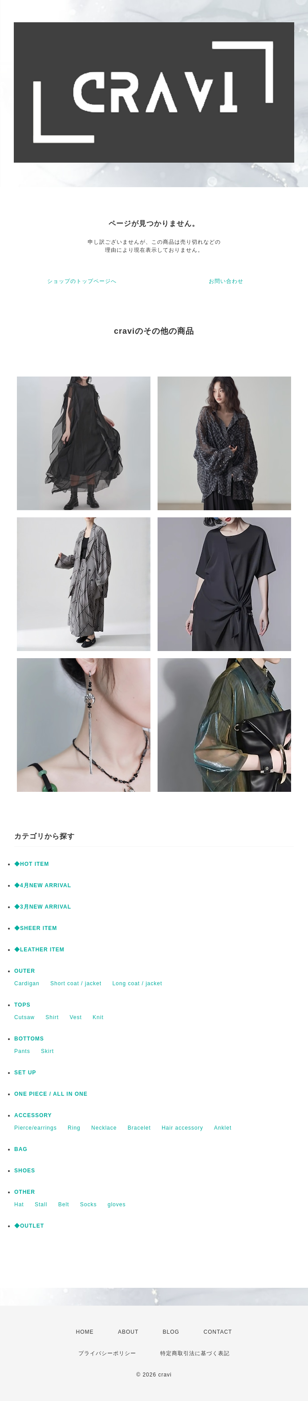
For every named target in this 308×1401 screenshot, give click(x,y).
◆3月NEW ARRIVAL (42, 907)
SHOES (24, 1171)
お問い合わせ (226, 281)
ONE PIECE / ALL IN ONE (51, 1094)
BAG (21, 1149)
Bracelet (139, 1128)
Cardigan (27, 983)
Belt (63, 1204)
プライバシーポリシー (107, 1353)
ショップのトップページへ (82, 281)
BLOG (171, 1332)
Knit (98, 1017)
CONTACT (217, 1332)
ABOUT (128, 1332)
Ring (74, 1128)
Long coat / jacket (137, 983)
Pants (22, 1051)
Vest (75, 1017)
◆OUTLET (29, 1226)
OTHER (24, 1192)
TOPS (22, 1005)
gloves (117, 1204)
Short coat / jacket (75, 983)
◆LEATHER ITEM (39, 949)
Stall (41, 1204)
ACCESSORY (33, 1115)
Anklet (222, 1128)
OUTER (24, 971)
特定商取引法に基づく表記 (195, 1353)
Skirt (47, 1051)
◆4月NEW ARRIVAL (42, 885)
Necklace (104, 1128)
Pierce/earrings (35, 1128)
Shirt (52, 1017)
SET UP (25, 1072)
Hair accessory (182, 1128)
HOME (85, 1332)
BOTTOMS (29, 1039)
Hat (19, 1204)
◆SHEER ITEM (35, 928)
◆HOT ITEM (31, 864)
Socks (88, 1204)
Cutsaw (24, 1017)
